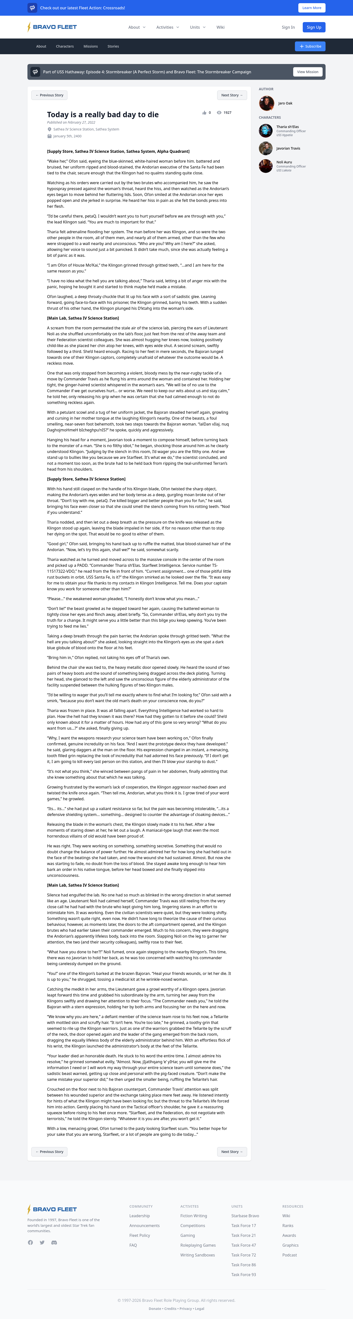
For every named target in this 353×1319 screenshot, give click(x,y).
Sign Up (314, 27)
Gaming (187, 1235)
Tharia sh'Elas (288, 126)
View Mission (307, 71)
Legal (199, 1308)
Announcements (144, 1225)
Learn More (312, 7)
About (41, 46)
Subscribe (310, 46)
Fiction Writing (193, 1215)
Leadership (139, 1215)
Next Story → (232, 95)
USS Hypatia (285, 135)
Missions (91, 46)
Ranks (287, 1225)
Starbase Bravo (245, 1215)
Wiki (220, 27)
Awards (289, 1235)
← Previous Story (49, 95)
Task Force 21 (243, 1235)
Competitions (192, 1225)
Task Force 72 (243, 1255)
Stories (113, 46)
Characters (65, 46)
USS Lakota (284, 170)
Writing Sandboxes (197, 1255)
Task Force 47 (243, 1245)
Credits (170, 1308)
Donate (155, 1308)
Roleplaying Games (198, 1245)
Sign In (288, 27)
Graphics (290, 1245)
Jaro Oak (285, 103)
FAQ (133, 1245)
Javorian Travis (288, 148)
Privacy (185, 1308)
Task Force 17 (243, 1225)
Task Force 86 (243, 1264)
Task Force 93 (243, 1274)
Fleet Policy (139, 1235)
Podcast (289, 1255)
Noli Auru (284, 162)
